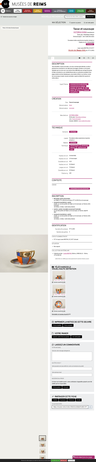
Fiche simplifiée (57, 325)
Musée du (59, 11)
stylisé (72, 90)
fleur (86, 88)
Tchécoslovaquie (76, 119)
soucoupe (71, 108)
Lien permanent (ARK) (57, 404)
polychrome (85, 145)
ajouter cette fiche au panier (61, 337)
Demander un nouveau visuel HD (60, 314)
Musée (38, 11)
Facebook (63, 400)
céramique (90, 44)
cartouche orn (74, 92)
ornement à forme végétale (77, 86)
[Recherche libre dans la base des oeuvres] (75, 16)
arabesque (86, 90)
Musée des (27, 11)
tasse (70, 105)
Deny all (64, 460)
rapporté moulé (82, 147)
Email (78, 400)
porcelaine (73, 143)
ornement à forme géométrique (78, 84)
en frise (79, 90)
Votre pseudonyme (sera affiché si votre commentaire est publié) (68, 366)
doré (71, 149)
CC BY (63, 282)
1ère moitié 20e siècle (84, 121)
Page (17, 11)
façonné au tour (74, 145)
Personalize (71, 460)
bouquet (80, 88)
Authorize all (55, 460)
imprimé (72, 147)
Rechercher (90, 17)
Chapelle (71, 11)
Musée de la (47, 11)
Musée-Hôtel (80, 11)
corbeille (72, 88)
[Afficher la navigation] (3, 11)
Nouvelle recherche (52, 17)
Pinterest (71, 400)
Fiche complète (68, 325)
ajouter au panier (75, 23)
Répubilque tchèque (81, 117)
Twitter (55, 400)
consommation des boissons (79, 189)
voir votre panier (89, 23)
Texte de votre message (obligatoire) (61, 351)
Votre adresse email (56, 372)
